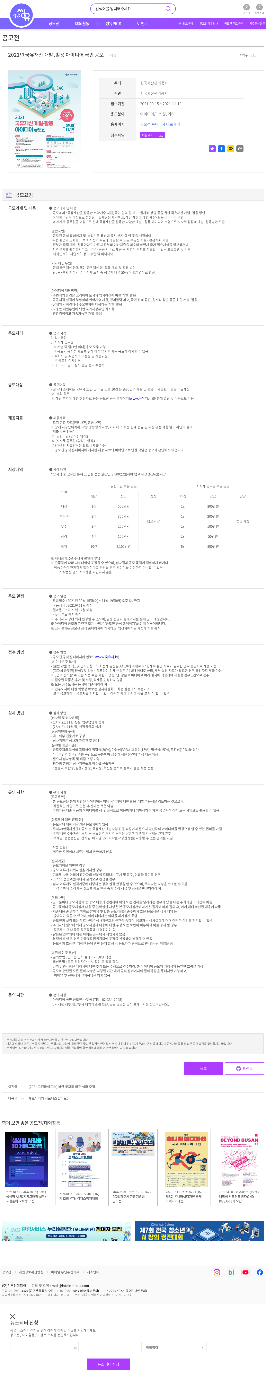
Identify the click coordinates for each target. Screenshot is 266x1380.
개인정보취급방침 (31, 1271)
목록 (203, 1068)
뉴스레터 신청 (108, 1364)
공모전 (6, 1271)
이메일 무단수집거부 (65, 1271)
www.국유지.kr (141, 398)
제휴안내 (93, 1271)
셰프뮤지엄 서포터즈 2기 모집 (49, 1098)
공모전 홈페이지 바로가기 (160, 124)
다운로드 (147, 135)
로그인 (246, 9)
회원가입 (259, 9)
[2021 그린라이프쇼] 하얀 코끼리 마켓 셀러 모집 (62, 1087)
